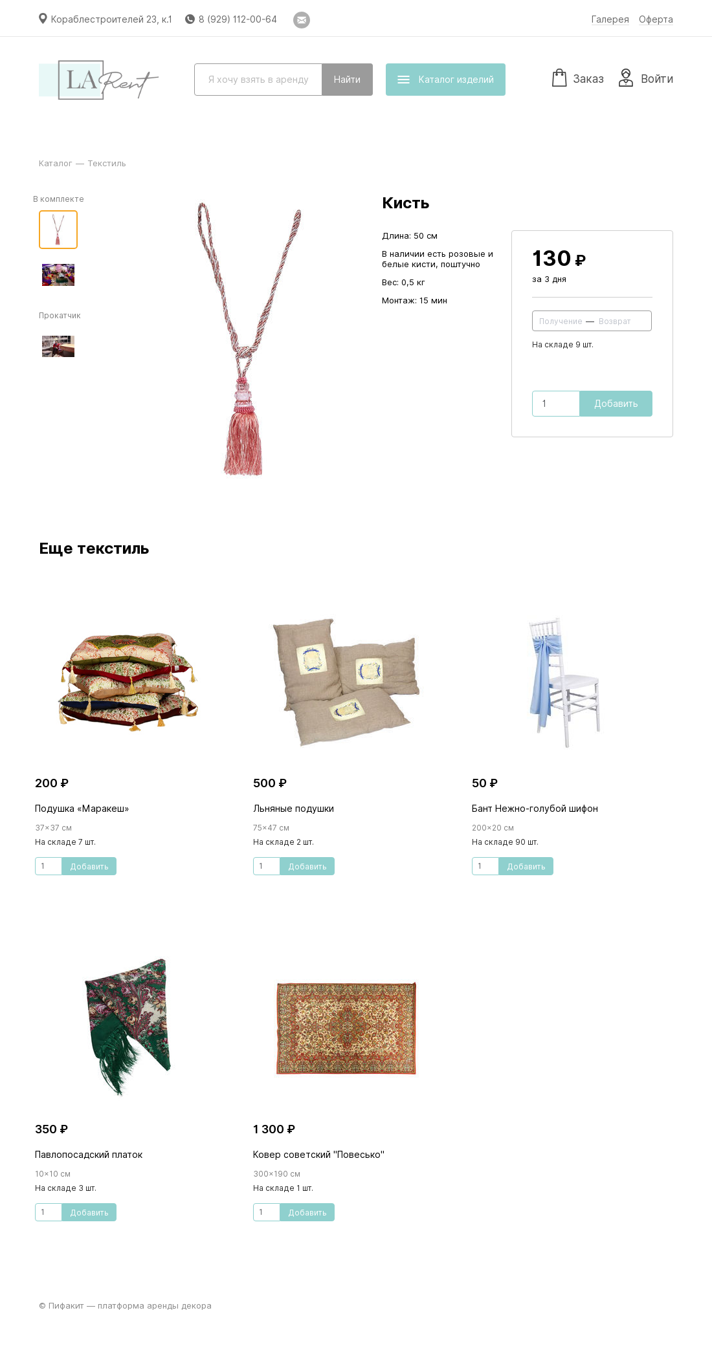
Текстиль (106, 163)
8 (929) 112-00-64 (238, 19)
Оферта (656, 19)
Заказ (578, 77)
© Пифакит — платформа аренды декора (125, 1305)
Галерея (610, 19)
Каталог (55, 163)
